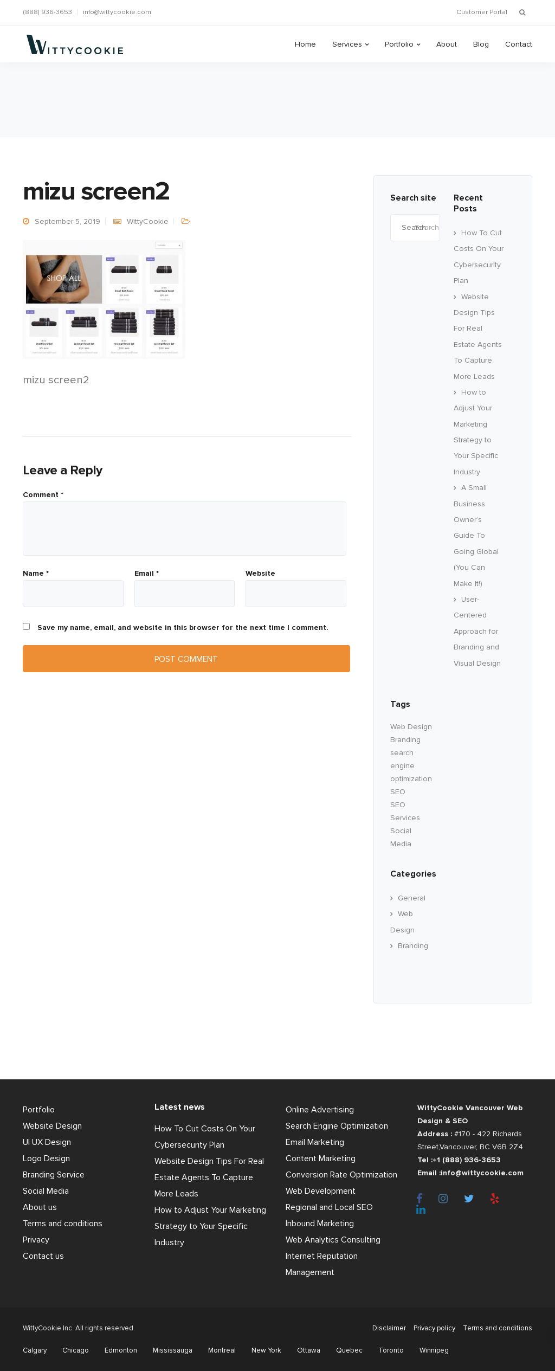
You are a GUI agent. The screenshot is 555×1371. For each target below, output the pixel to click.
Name (36, 573)
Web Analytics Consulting (333, 1239)
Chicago (75, 1350)
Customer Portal (481, 12)
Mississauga (172, 1350)
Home (305, 44)
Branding (413, 945)
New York (266, 1350)
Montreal (222, 1350)
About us (40, 1207)
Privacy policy (432, 1328)
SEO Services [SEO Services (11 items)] (405, 811)
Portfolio (399, 44)
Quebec (349, 1350)
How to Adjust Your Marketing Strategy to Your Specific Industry (210, 1226)
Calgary (35, 1350)
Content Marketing (321, 1158)
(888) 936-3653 (47, 12)
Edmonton (121, 1350)
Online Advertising (320, 1109)
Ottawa (308, 1350)
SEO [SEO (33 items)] (397, 791)
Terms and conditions (62, 1223)
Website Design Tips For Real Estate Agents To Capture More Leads (209, 1177)
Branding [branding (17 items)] (405, 739)
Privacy (36, 1239)
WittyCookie (148, 221)
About (446, 44)
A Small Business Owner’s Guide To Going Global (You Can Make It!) (476, 535)
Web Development (321, 1191)
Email (146, 573)
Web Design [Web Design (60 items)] (411, 726)
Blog (481, 44)
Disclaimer (384, 1328)
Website (260, 573)
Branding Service (54, 1174)
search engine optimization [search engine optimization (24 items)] (411, 765)
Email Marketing (315, 1142)
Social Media (46, 1191)
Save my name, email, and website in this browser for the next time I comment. (182, 628)
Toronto (391, 1350)
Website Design (52, 1126)
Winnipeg (434, 1350)
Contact (518, 44)
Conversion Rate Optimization (341, 1174)
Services (347, 44)
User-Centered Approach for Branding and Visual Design (477, 631)
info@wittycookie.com (117, 12)
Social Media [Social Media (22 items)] (400, 837)
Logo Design (46, 1158)
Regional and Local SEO (329, 1207)
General (411, 898)
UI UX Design (47, 1142)
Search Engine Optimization (337, 1126)
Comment (43, 495)
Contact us (43, 1256)
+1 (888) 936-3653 (467, 1159)
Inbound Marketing (320, 1223)
